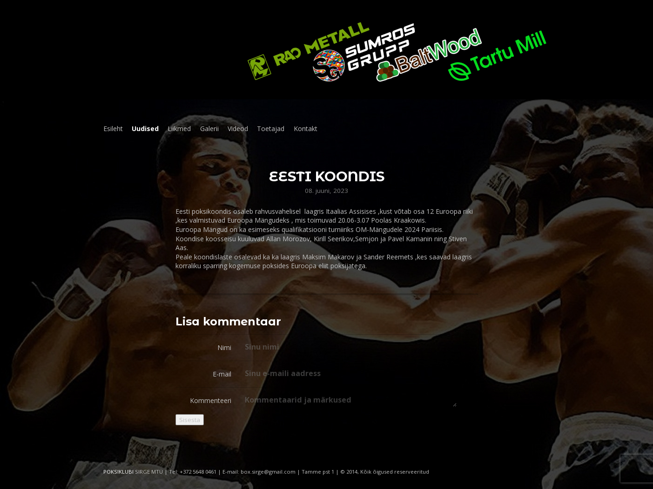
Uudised (145, 128)
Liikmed (179, 128)
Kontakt (305, 128)
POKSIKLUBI (118, 471)
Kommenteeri (210, 400)
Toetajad (270, 128)
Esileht (113, 128)
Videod (238, 128)
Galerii (209, 128)
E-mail (222, 374)
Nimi (224, 347)
